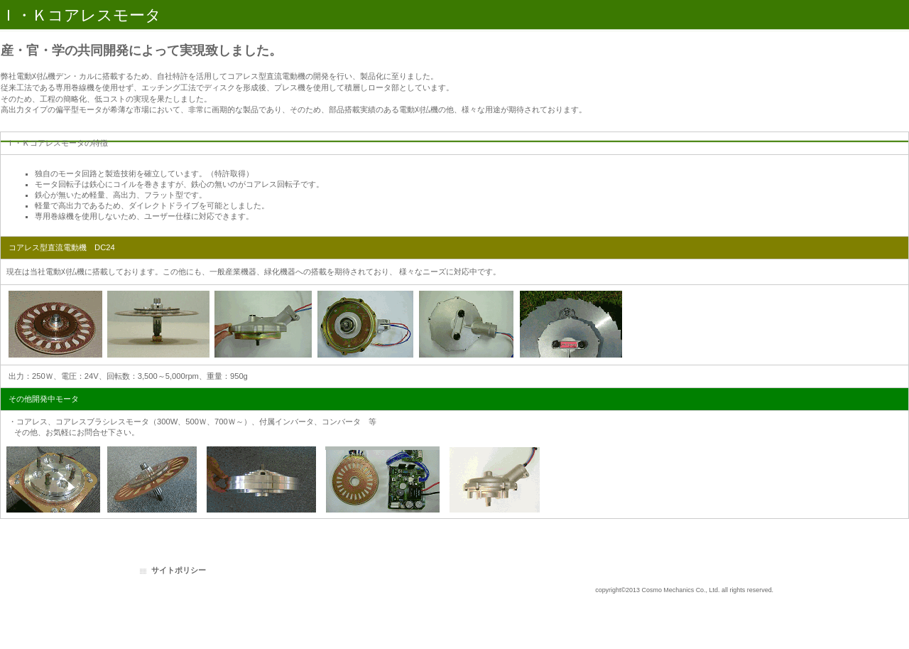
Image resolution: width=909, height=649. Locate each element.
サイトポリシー (178, 570)
